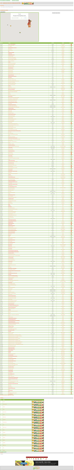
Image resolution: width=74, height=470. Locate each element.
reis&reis (4, 450)
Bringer (63, 160)
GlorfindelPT (62, 390)
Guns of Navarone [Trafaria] (11, 179)
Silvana (63, 45)
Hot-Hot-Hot (9, 191)
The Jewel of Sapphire (11, 359)
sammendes (62, 376)
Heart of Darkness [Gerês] (11, 187)
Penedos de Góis (10, 288)
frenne (63, 191)
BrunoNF (63, 180)
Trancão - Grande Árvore (11, 376)
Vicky (9, 389)
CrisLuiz (63, 186)
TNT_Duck (63, 109)
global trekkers (63, 351)
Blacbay (63, 274)
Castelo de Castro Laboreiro (11, 116)
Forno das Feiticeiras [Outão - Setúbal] (12, 161)
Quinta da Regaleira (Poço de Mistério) (12, 306)
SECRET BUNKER (10, 327)
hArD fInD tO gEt (10, 185)
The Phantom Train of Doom (11, 365)
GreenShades (63, 148)
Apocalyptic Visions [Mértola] (11, 82)
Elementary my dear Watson (11, 136)
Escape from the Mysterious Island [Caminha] (13, 146)
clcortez (63, 78)
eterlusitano (63, 59)
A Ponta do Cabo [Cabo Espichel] (12, 58)
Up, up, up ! (9, 384)
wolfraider (4, 442)
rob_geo (63, 300)
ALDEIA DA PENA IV (10, 72)
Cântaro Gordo (10, 110)
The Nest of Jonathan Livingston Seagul (13, 364)
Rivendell (9, 312)
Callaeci (63, 224)
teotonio (63, 225)
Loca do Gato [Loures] (11, 217)
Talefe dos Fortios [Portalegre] (11, 346)
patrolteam (63, 261)
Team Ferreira (63, 262)
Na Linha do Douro (10, 243)
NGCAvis (63, 166)
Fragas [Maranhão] (10, 166)
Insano (63, 205)
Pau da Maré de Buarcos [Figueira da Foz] (13, 280)
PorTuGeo (63, 255)
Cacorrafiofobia (10, 103)
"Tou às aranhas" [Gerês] (11, 45)
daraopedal (63, 167)
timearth (63, 52)
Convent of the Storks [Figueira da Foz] (12, 123)
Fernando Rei (63, 122)
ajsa (62, 282)
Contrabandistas (10, 122)
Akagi (63, 318)
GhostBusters (10, 172)
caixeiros (63, 301)
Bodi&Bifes (63, 53)
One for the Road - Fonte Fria (11, 269)
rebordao (63, 319)
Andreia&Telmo (63, 129)
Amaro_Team (62, 389)
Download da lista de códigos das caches (7, 395)
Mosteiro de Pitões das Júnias (11, 237)
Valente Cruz (62, 312)
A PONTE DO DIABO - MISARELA (12, 59)
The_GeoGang (63, 44)
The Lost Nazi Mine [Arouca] (11, 363)
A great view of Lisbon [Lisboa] (11, 57)
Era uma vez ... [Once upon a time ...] (12, 141)
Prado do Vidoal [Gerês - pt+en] (12, 301)
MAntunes (63, 358)
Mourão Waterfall (10, 238)
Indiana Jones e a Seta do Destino (12, 197)
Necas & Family (63, 256)
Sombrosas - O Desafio (11, 332)
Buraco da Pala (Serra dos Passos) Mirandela (13, 97)
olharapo (63, 299)
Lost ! (9, 218)
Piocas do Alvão (10, 294)
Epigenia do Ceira (10, 140)
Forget (9, 159)
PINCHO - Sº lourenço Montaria (12, 293)
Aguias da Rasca (63, 257)
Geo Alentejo (62, 82)
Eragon (9, 142)
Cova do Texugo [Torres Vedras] (12, 127)
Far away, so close (10, 148)
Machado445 (62, 280)
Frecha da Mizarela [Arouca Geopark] (12, 167)
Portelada (63, 121)
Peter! (63, 295)
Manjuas (63, 192)
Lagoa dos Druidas (10, 210)
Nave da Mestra (10, 249)
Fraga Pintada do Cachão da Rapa (12, 165)
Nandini (63, 172)
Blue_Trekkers (63, 96)
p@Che (63, 198)
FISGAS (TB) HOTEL (10, 154)
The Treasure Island (10, 369)
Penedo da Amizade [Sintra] (11, 287)
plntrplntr (63, 165)
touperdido (63, 104)
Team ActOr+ (62, 64)
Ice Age (9, 193)
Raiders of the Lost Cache (11, 308)
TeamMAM (63, 51)
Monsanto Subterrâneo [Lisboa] (12, 229)
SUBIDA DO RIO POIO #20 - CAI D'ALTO (13, 339)
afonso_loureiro (63, 267)
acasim (63, 108)
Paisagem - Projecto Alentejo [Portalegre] (13, 276)
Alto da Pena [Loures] (10, 78)
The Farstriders (63, 141)
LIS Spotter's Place (10, 216)
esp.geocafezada (63, 293)
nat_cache (63, 110)
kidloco (63, 159)
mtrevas (63, 135)
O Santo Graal (10, 263)
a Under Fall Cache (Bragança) (12, 63)
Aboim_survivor (63, 332)
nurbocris (63, 250)
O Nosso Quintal (10, 262)
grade (63, 140)
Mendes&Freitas (63, 95)
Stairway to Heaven (10, 333)
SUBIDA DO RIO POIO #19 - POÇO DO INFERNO (14, 338)
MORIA (9, 236)
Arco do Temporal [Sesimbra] (11, 84)
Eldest (9, 135)
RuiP (62, 248)
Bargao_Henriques (63, 229)
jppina (63, 384)
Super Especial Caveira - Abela (12, 345)
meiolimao (63, 275)
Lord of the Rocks (63, 46)
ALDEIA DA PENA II (10, 71)
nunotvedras (62, 127)
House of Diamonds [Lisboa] (11, 192)
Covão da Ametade (10, 128)
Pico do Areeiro (10, 289)
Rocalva (9, 313)
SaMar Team (62, 350)
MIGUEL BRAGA (63, 314)
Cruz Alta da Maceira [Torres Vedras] (12, 129)
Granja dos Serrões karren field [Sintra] (12, 173)
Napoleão (63, 153)
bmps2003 (4, 419)
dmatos (63, 216)
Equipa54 (63, 57)
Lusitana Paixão (63, 369)
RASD (63, 65)
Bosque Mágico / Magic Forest (11, 95)
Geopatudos (62, 382)
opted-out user (4, 427)
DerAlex (63, 320)
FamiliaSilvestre (16, 3)
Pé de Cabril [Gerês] (10, 281)
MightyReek (63, 102)
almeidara (63, 197)
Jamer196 (63, 155)
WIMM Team (4, 445)
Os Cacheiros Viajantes (63, 146)
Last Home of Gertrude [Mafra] (11, 212)
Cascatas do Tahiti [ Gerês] (11, 115)
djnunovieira (63, 231)
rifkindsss (63, 116)
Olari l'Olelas (9, 267)
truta (62, 84)
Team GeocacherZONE (63, 244)
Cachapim (63, 346)
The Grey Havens (10, 357)
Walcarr (63, 326)
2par (62, 263)
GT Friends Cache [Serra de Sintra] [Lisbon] (13, 178)
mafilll (3, 409)
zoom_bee (63, 63)
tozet (62, 276)
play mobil (63, 173)
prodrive (63, 90)
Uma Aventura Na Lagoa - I (11, 382)
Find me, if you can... (10, 153)
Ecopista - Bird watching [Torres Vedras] (13, 134)
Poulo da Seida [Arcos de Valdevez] (12, 300)
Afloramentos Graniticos (11, 65)
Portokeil (63, 218)
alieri (62, 76)
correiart (63, 212)
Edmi (63, 77)
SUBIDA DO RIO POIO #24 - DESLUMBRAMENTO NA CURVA (15, 344)
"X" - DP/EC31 (10, 46)
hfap (62, 115)
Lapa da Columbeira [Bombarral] (12, 211)
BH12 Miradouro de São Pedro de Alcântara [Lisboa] (14, 90)
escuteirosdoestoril (63, 174)
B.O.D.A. (63, 179)
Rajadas (63, 238)
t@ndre (63, 103)
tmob (62, 58)
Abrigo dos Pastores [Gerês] (11, 64)
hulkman (63, 307)
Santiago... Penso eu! (10, 325)
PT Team (63, 114)
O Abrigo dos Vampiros (11, 256)
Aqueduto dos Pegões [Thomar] (12, 83)
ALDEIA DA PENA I (10, 70)
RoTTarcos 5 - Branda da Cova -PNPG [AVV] (13, 314)
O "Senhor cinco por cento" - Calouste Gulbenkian (14, 255)
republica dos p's (63, 85)
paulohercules (63, 83)
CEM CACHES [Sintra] (11, 121)
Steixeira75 (63, 97)
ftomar (63, 185)
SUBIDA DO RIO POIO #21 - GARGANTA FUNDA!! (14, 340)
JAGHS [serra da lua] (10, 199)
